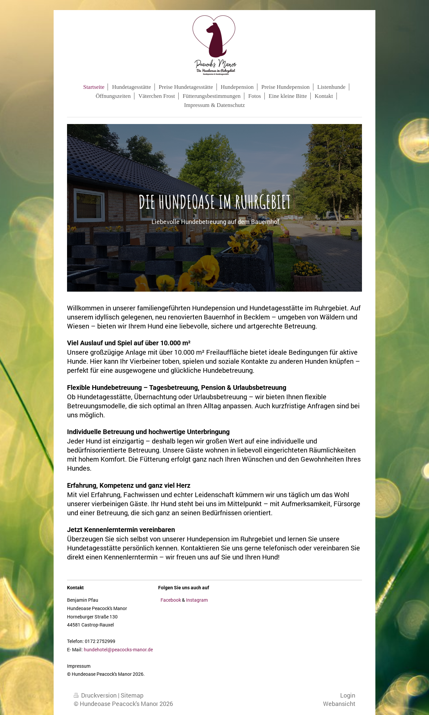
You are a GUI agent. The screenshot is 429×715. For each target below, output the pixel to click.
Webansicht (339, 704)
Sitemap (132, 695)
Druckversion (96, 695)
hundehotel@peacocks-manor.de (118, 649)
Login (347, 695)
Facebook (171, 600)
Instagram (197, 600)
